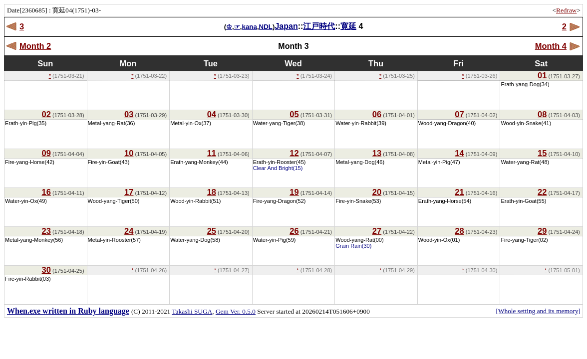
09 (46, 153)
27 (376, 230)
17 (128, 191)
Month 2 (35, 45)
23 (46, 230)
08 (542, 114)
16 (46, 191)
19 (294, 191)
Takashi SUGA (192, 311)
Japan (286, 26)
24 (128, 230)
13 (376, 153)
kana (249, 26)
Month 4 (551, 45)
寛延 (348, 26)
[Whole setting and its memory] (538, 311)
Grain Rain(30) (353, 246)
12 (294, 153)
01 (542, 75)
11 (211, 153)
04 (211, 114)
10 (128, 153)
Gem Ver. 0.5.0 (236, 311)
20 (376, 191)
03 (128, 114)
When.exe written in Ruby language (68, 311)
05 (294, 114)
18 (211, 191)
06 (376, 114)
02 (46, 114)
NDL (266, 26)
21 (459, 191)
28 (459, 230)
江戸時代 (319, 26)
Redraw (566, 10)
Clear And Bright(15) (278, 168)
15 (542, 153)
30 (46, 269)
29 (542, 230)
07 (459, 114)
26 (294, 230)
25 (211, 230)
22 (542, 191)
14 (459, 153)
